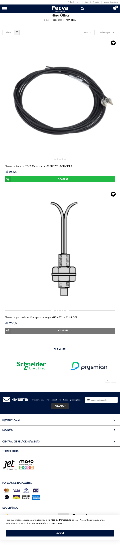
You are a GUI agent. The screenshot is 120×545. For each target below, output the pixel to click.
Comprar (36, 179)
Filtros (13, 32)
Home (46, 20)
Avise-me (36, 331)
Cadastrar (60, 406)
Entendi (60, 532)
